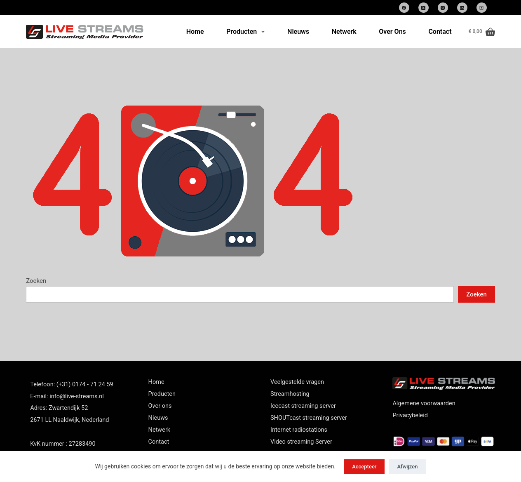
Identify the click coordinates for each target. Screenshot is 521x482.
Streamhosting (290, 393)
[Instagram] (443, 7)
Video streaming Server (301, 441)
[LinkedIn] (462, 7)
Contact (439, 31)
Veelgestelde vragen (297, 382)
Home (195, 31)
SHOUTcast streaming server (308, 417)
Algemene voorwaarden (423, 403)
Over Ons (392, 31)
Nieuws (298, 31)
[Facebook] (404, 7)
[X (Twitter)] (423, 7)
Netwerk (344, 31)
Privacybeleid (410, 415)
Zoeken (36, 280)
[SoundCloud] (481, 7)
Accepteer (364, 466)
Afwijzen (407, 466)
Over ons (160, 405)
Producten (247, 32)
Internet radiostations (298, 429)
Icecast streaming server (303, 405)
